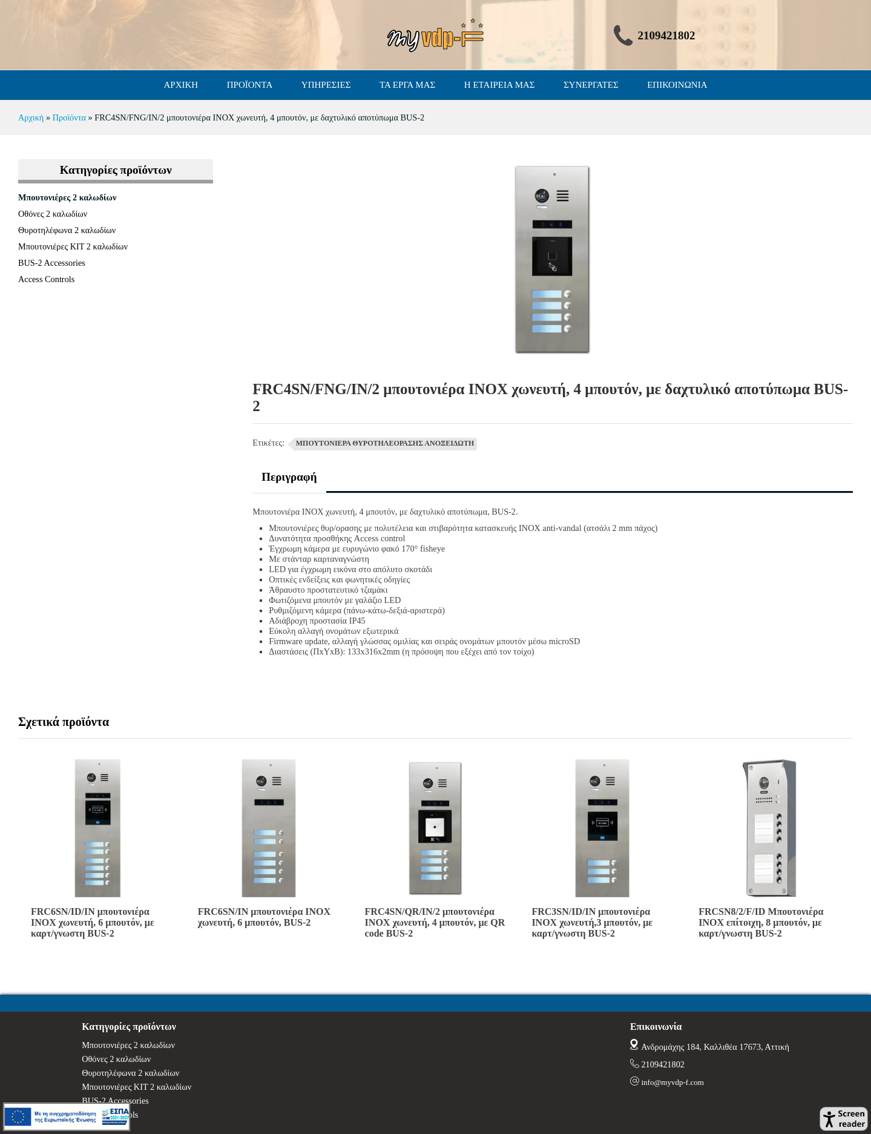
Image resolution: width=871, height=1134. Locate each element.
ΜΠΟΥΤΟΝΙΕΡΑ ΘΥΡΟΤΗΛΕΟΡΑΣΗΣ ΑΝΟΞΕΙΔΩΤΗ (385, 443)
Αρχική (31, 117)
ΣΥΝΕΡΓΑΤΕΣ (591, 85)
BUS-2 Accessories (51, 263)
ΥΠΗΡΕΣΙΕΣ (326, 85)
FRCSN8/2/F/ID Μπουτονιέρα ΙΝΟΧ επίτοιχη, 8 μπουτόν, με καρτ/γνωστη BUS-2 (760, 922)
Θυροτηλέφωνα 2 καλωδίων (67, 230)
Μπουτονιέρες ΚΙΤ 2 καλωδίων (73, 246)
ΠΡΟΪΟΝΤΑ (249, 85)
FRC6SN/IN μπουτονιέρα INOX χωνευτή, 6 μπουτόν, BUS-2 (264, 917)
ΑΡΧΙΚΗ (181, 85)
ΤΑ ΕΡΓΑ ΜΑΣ (407, 85)
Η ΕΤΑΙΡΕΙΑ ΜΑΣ (499, 85)
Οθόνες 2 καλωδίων (52, 214)
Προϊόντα (69, 117)
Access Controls (46, 279)
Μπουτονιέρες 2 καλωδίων (67, 197)
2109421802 (662, 1064)
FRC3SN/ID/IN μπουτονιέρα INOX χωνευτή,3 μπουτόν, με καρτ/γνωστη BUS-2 (591, 922)
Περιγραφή (289, 476)
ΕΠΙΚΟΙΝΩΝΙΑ (677, 85)
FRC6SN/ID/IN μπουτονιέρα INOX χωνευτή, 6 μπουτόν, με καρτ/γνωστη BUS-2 (92, 922)
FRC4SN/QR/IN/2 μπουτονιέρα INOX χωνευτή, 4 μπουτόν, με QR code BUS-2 (435, 922)
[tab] (289, 481)
